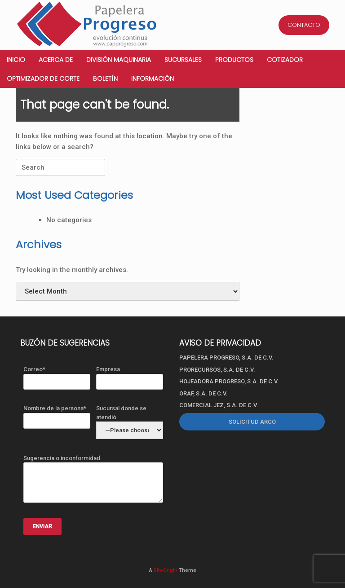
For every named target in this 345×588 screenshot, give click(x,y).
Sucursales (183, 59)
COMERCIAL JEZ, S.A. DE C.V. (218, 405)
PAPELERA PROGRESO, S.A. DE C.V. (226, 357)
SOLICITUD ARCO (252, 421)
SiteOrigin (165, 570)
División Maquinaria (118, 59)
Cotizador (285, 59)
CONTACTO (304, 25)
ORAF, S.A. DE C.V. (203, 393)
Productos (234, 59)
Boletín (105, 78)
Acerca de (56, 59)
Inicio (16, 59)
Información (152, 78)
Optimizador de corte (43, 78)
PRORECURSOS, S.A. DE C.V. (217, 369)
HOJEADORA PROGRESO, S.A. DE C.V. (229, 381)
